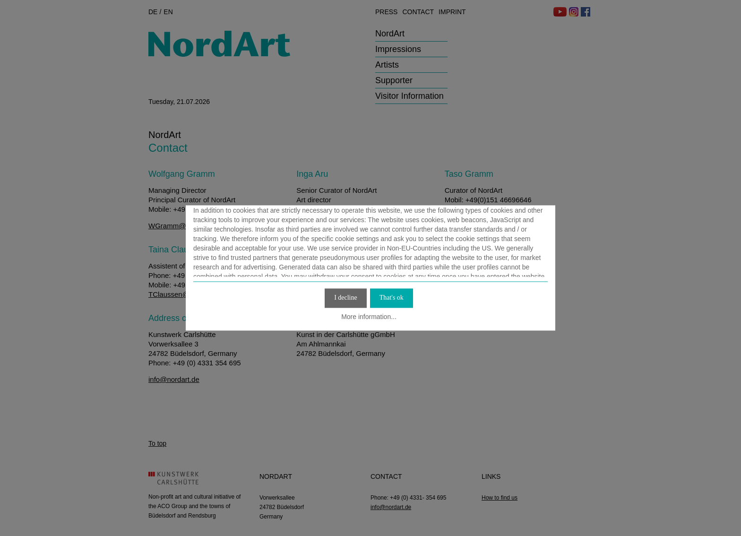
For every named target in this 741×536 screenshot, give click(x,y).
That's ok (391, 297)
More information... (368, 316)
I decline (345, 297)
